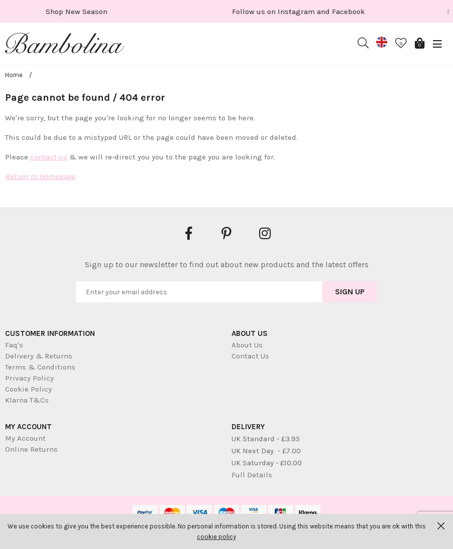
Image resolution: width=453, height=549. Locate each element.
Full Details (252, 474)
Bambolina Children (65, 45)
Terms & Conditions (40, 367)
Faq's (14, 344)
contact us (48, 156)
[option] (115, 11)
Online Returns (31, 449)
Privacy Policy (29, 378)
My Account (25, 438)
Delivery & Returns (38, 355)
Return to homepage (40, 176)
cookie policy (216, 536)
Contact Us (250, 355)
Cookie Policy (28, 389)
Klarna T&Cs (27, 400)
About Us (247, 344)
